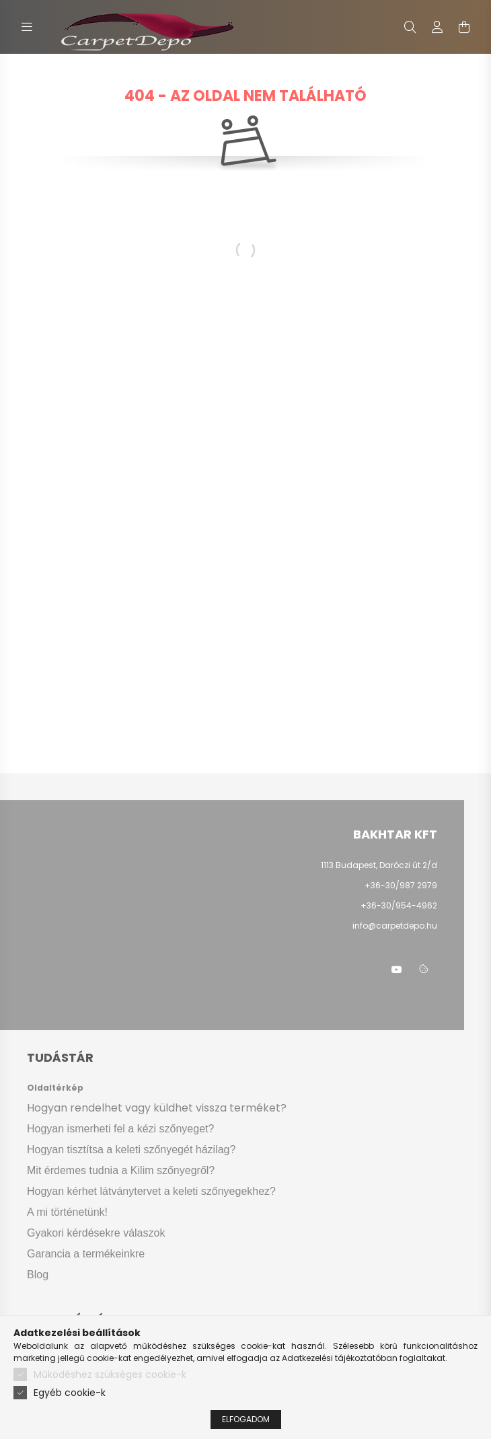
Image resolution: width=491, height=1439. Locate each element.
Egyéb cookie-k (70, 1392)
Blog (37, 1274)
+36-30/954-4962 (397, 905)
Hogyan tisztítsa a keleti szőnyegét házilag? (131, 1149)
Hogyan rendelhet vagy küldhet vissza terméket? (157, 1107)
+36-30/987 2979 (401, 885)
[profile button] (437, 26)
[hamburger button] (26, 26)
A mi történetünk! (67, 1212)
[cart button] (464, 26)
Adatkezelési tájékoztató (331, 1358)
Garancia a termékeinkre (86, 1253)
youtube (396, 969)
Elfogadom (246, 1419)
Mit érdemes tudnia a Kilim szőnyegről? (121, 1170)
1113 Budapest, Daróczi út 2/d (379, 865)
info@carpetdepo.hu (394, 925)
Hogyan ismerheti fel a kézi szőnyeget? (120, 1128)
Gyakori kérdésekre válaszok (96, 1233)
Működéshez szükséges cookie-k (110, 1374)
